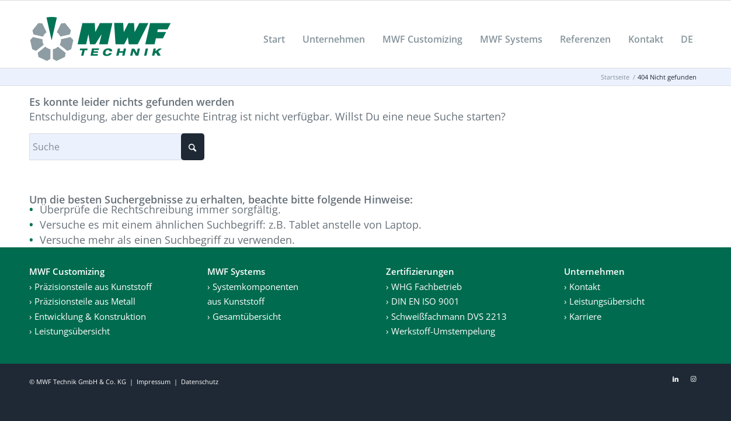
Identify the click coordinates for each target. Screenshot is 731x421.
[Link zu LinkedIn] (675, 379)
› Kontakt (582, 286)
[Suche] (116, 146)
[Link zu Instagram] (693, 379)
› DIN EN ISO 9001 (423, 301)
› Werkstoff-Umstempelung (440, 331)
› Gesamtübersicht (244, 316)
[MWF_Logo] (100, 39)
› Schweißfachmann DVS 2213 (446, 316)
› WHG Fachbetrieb (424, 286)
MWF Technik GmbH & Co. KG (81, 381)
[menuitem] (274, 39)
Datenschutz (199, 381)
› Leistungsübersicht (69, 331)
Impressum (153, 381)
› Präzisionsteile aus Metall (82, 301)
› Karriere (582, 316)
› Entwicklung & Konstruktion (87, 316)
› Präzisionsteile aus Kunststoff (90, 286)
